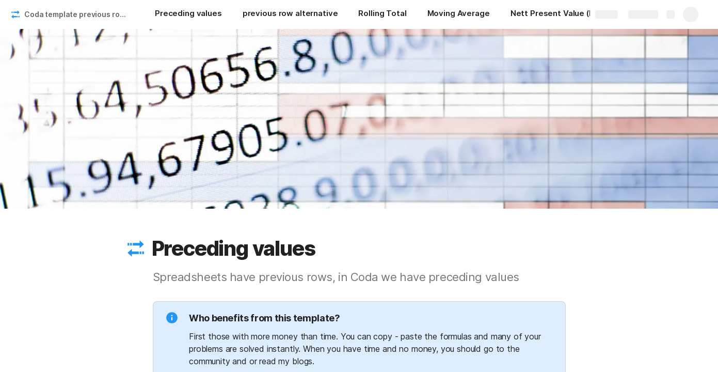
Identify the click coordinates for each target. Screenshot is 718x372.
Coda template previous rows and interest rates (79, 14)
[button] (136, 248)
